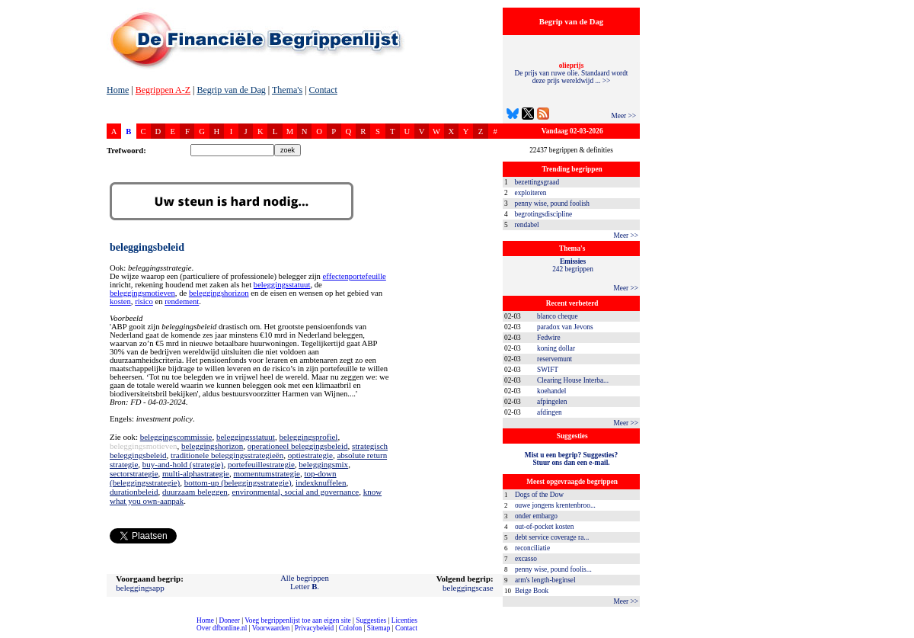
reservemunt (554, 359)
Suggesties (371, 620)
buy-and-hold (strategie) (183, 464)
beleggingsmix (323, 464)
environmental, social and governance (295, 491)
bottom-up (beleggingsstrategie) (238, 482)
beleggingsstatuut (282, 285)
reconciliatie (532, 548)
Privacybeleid (314, 628)
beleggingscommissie (176, 436)
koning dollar (556, 348)
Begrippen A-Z (163, 90)
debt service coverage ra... (552, 537)
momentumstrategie (267, 473)
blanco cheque (557, 316)
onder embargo (536, 516)
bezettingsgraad (537, 182)
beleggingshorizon (219, 293)
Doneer (229, 620)
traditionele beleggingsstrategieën (227, 455)
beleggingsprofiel (308, 436)
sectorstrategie (134, 473)
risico (144, 301)
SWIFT (547, 370)
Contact (323, 90)
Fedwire (549, 337)
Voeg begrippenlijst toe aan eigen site (297, 620)
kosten (120, 301)
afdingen (549, 412)
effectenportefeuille (354, 276)
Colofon (351, 628)
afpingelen (552, 402)
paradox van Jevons (565, 327)
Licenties (404, 620)
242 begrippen (572, 265)
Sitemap (379, 628)
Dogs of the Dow (539, 495)
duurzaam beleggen (195, 491)
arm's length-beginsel (545, 580)
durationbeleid (134, 491)
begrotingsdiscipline (544, 214)
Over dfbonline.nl (222, 628)
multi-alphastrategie (195, 473)
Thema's (287, 90)
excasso (526, 559)
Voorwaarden (271, 628)
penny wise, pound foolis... (553, 569)
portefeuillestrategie (261, 464)
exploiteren (531, 193)
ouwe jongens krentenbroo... (555, 505)
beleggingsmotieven (142, 293)
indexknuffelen (321, 482)
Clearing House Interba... (573, 380)
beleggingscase (468, 587)
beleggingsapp (140, 587)
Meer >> (623, 116)
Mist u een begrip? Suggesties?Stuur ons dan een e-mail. (571, 458)
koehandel (551, 391)
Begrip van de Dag (231, 90)
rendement (182, 301)
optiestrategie (310, 455)
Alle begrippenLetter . (304, 582)
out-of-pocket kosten (544, 527)
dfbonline (899, 634)
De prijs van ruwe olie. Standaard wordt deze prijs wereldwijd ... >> (571, 73)
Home (118, 90)
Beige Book (531, 591)
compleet (8, 634)
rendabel (527, 225)
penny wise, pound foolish (552, 203)
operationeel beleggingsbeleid (298, 445)
